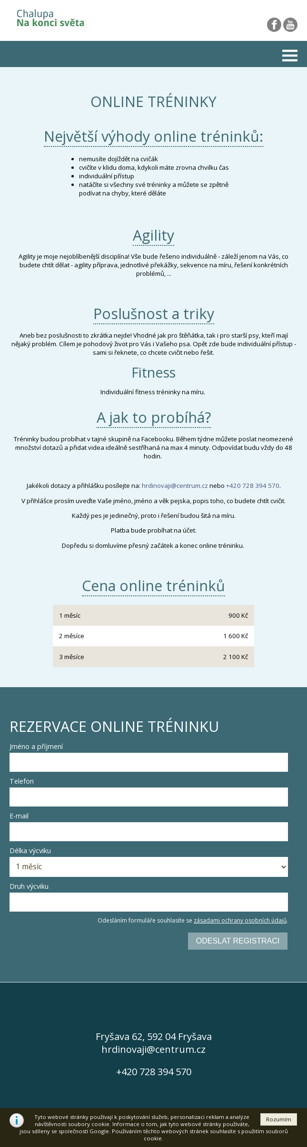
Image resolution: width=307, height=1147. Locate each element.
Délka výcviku (30, 850)
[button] (278, 1119)
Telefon (22, 781)
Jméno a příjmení (36, 746)
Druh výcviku (29, 886)
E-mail (19, 815)
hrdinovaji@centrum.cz (175, 485)
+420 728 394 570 (252, 485)
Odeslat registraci (237, 941)
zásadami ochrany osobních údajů (240, 920)
